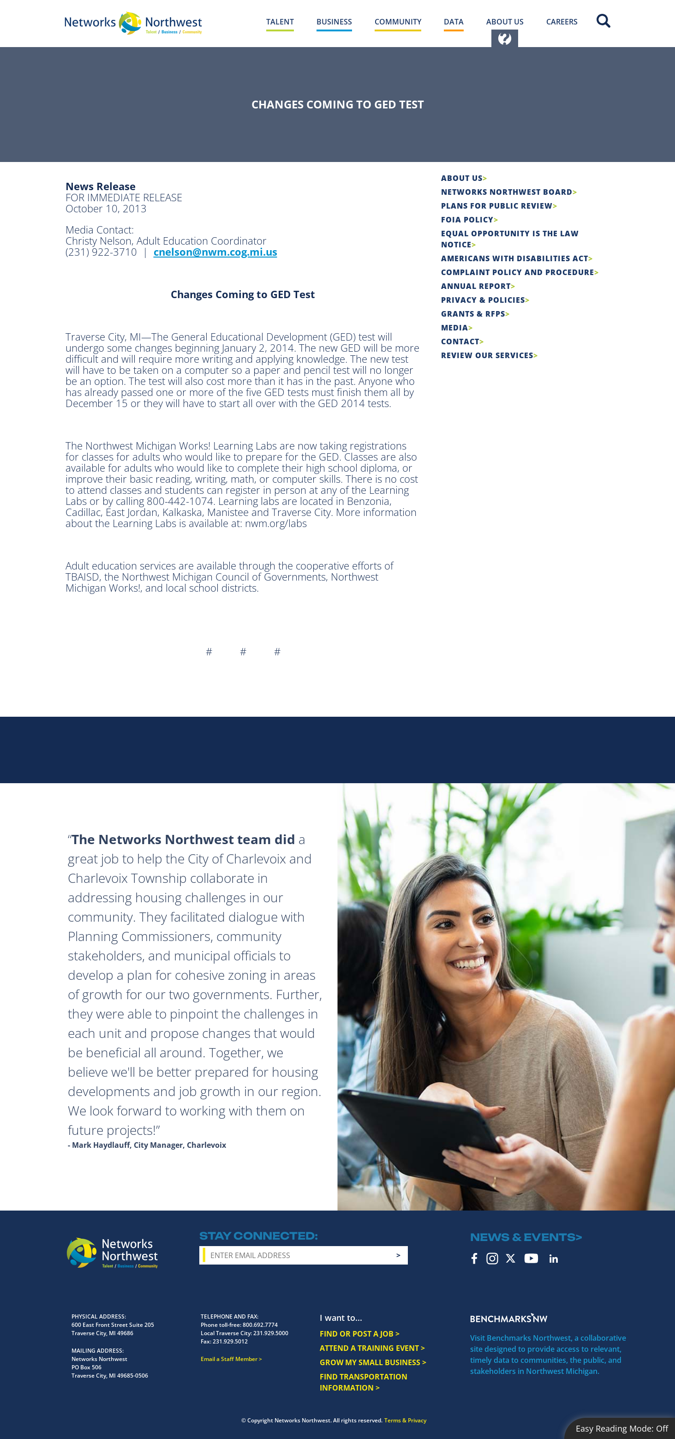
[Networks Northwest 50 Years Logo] (133, 23)
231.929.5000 (270, 1333)
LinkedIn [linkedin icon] (554, 1258)
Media (454, 328)
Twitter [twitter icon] (510, 1258)
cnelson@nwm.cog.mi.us (215, 251)
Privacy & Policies (483, 300)
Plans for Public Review (497, 206)
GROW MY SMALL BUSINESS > (373, 1362)
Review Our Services (487, 355)
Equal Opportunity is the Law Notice (510, 239)
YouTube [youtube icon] (531, 1258)
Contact (460, 341)
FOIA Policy (467, 220)
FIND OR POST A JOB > (360, 1334)
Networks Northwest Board (507, 192)
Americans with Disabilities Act (514, 258)
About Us (462, 178)
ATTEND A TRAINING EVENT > (372, 1348)
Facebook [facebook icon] (474, 1258)
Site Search (603, 21)
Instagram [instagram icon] (492, 1258)
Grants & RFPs (473, 314)
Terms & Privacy (405, 1420)
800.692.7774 (260, 1325)
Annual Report (476, 286)
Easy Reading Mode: (622, 1428)
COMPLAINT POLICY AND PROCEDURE (517, 272)
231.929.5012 (230, 1341)
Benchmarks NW (509, 1318)
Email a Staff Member (229, 1359)
